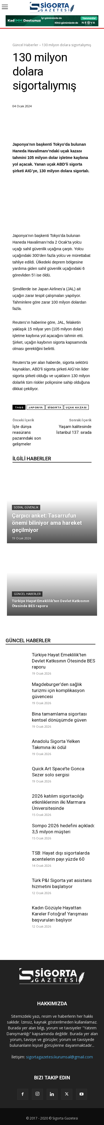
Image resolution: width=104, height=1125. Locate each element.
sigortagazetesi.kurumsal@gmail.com (59, 1056)
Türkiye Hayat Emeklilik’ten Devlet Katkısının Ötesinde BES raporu (63, 661)
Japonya (36, 407)
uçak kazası (76, 407)
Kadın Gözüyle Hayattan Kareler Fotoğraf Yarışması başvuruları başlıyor (60, 914)
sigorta (54, 407)
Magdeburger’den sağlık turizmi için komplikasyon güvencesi (58, 690)
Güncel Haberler (25, 45)
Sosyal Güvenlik (26, 507)
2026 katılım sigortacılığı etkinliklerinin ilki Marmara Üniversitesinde (58, 802)
